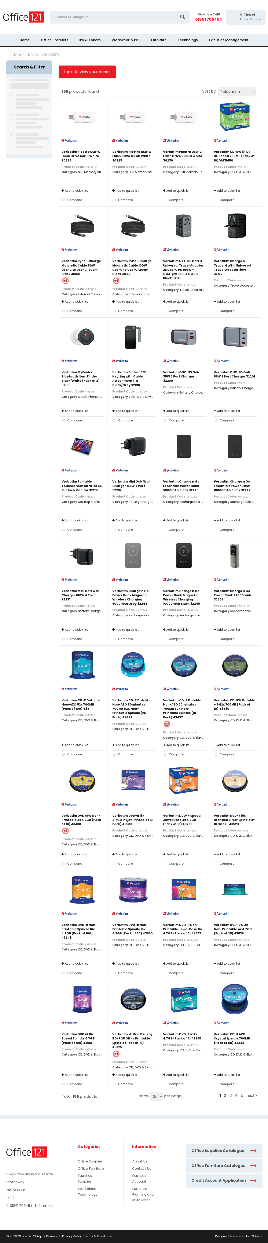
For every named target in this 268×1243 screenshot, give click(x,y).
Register (256, 19)
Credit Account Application (223, 1180)
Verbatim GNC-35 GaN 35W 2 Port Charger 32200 (181, 376)
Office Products (54, 40)
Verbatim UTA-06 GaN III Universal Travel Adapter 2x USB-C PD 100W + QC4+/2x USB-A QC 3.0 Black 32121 (183, 269)
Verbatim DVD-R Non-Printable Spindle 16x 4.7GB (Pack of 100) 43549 (79, 931)
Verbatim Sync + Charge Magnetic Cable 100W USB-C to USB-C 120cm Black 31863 (132, 267)
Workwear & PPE (126, 40)
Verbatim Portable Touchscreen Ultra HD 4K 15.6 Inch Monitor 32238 (82, 485)
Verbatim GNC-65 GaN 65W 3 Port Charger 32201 (234, 374)
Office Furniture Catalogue (223, 1165)
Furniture (159, 40)
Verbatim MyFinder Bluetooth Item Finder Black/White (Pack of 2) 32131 (81, 378)
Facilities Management (229, 40)
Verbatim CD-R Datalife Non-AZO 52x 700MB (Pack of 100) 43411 (81, 704)
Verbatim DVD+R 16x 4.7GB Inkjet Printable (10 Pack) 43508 (132, 820)
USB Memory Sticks (92, 172)
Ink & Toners (90, 40)
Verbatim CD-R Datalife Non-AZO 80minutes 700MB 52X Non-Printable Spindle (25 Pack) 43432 (131, 708)
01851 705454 (21, 1205)
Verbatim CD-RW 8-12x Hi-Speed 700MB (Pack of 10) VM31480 (234, 156)
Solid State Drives (141, 397)
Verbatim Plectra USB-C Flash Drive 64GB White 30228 (81, 156)
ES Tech (256, 1236)
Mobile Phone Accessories (97, 397)
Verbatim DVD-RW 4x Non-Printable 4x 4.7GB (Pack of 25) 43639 (233, 929)
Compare (71, 200)
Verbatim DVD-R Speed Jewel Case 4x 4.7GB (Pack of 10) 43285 (182, 820)
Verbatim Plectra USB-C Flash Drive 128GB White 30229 (131, 156)
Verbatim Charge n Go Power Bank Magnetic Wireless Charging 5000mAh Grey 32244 (130, 597)
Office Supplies (90, 1161)
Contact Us (141, 1168)
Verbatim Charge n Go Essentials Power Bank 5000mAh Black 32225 (181, 485)
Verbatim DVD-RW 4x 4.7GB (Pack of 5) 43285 (182, 1036)
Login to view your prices (87, 71)
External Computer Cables (97, 294)
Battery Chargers (192, 392)
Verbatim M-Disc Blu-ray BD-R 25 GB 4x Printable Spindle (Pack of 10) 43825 (132, 1040)
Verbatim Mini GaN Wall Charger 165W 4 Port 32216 (131, 485)
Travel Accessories (193, 290)
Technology (188, 40)
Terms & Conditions (98, 1236)
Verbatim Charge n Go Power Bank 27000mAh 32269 (232, 595)
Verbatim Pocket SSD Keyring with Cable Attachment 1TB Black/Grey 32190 (129, 378)
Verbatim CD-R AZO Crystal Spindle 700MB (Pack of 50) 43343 (232, 1038)
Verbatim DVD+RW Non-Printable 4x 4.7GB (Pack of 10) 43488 (81, 820)
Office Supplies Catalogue (223, 1150)
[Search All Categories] (119, 17)
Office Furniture (91, 1168)
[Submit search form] (182, 17)
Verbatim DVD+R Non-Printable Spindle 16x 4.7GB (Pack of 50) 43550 (132, 929)
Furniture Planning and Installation (143, 1194)
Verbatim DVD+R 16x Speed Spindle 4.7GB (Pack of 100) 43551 (78, 1038)
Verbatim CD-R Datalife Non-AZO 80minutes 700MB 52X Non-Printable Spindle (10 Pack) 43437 (182, 708)
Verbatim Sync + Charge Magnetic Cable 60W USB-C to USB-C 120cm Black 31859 (81, 267)
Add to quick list (75, 191)
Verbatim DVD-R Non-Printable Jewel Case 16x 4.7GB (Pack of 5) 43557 (182, 929)
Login (244, 19)
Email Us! (45, 1205)
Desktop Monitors (91, 502)
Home (25, 40)
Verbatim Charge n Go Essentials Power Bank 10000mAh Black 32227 (232, 485)
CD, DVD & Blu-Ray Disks (248, 172)
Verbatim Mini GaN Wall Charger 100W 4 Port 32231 (80, 595)
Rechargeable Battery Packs (200, 502)
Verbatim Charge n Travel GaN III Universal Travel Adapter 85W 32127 (232, 267)
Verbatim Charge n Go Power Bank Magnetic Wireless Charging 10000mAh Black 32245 (181, 597)
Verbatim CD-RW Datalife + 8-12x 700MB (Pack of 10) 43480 (234, 704)
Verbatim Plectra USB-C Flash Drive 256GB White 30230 (182, 156)
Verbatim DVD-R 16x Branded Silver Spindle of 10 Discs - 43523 (234, 820)
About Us (139, 1161)
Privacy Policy (72, 1236)
